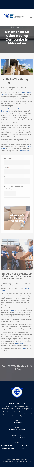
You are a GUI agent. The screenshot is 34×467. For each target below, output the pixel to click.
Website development (9, 461)
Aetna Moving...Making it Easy (17, 364)
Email (6, 168)
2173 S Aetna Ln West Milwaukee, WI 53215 (17, 437)
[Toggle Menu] (31, 18)
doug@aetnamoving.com (17, 429)
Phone (7, 177)
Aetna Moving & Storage (19, 459)
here (24, 349)
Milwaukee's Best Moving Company (17, 218)
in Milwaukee (24, 151)
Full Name (8, 158)
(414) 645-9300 (17, 422)
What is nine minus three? (14, 186)
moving (11, 310)
